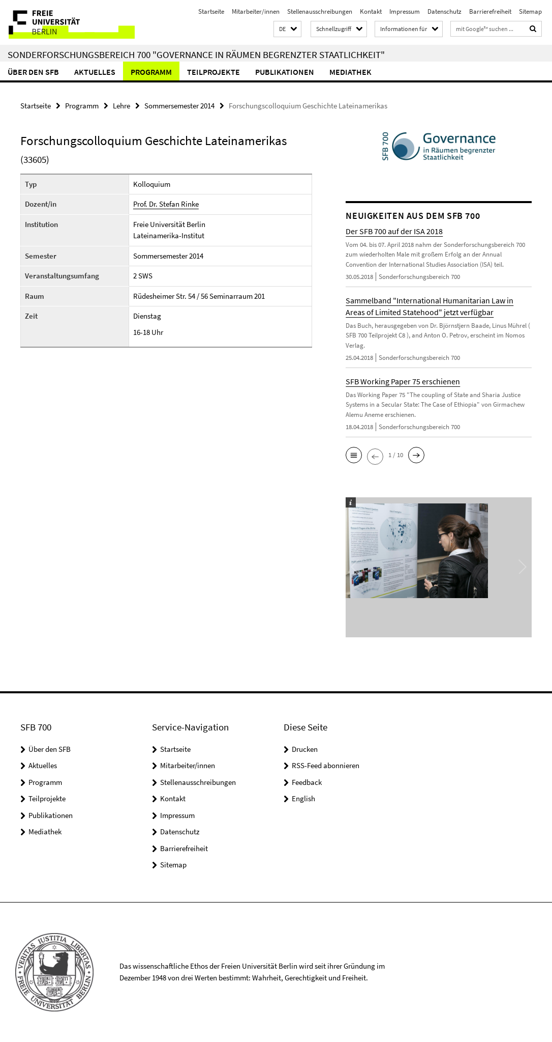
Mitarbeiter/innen (256, 11)
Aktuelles (94, 72)
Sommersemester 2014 (179, 105)
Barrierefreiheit (490, 11)
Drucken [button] (305, 749)
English (303, 798)
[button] (287, 29)
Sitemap (530, 11)
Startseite (211, 11)
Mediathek (350, 72)
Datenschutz (444, 11)
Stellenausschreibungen (319, 11)
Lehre (121, 105)
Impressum (404, 11)
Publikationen (284, 72)
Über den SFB (33, 72)
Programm (151, 72)
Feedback (307, 782)
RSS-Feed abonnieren (325, 765)
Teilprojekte (213, 72)
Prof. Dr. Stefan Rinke (166, 204)
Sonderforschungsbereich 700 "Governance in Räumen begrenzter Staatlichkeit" (196, 54)
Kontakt (371, 11)
